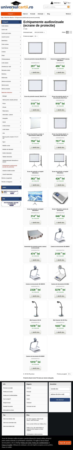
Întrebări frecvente (8, 406)
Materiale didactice (7, 92)
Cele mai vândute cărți (9, 419)
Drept (3, 55)
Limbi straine (5, 63)
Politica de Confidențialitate (10, 395)
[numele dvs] (60, 389)
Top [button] (4, 415)
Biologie (5, 96)
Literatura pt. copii (6, 66)
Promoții (29, 391)
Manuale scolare (6, 70)
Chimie (4, 107)
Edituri (28, 395)
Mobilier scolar (6, 145)
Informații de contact (8, 410)
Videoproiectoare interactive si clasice (10, 161)
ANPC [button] (4, 187)
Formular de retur (31, 406)
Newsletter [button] (53, 384)
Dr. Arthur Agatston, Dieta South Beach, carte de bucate (35, 419)
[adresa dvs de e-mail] (60, 394)
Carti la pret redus (6, 33)
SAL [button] (4, 199)
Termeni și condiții (7, 388)
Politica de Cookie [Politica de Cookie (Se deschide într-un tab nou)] (26, 442)
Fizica (4, 103)
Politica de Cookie (8, 391)
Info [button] (4, 384)
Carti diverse (5, 48)
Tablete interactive (7, 156)
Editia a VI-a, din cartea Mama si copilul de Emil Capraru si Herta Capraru (35, 429)
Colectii (3, 51)
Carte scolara (5, 44)
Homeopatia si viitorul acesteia (34, 434)
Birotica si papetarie (7, 178)
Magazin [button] (29, 384)
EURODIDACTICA (35, 62)
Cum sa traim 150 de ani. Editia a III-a (36, 424)
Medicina (4, 74)
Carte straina (5, 26)
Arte (4, 133)
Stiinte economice (6, 81)
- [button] (19, 22)
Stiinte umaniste (6, 88)
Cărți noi (29, 388)
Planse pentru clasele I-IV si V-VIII (10, 137)
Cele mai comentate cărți (9, 422)
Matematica (6, 111)
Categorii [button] (5, 22)
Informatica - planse (8, 114)
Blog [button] (27, 415)
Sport (4, 142)
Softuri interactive (7, 153)
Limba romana (6, 125)
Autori (28, 399)
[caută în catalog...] (55, 7)
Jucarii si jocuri (5, 37)
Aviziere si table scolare (9, 170)
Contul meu (55, 3)
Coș (66, 3)
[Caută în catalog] (68, 7)
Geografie (5, 118)
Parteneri (29, 402)
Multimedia (4, 77)
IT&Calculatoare (6, 59)
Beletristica (4, 40)
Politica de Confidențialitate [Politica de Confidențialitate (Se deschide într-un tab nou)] (40, 442)
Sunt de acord (64, 443)
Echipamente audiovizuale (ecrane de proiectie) (10, 166)
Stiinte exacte (5, 85)
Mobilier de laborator (8, 149)
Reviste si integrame (7, 181)
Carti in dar (4, 29)
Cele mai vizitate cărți (8, 426)
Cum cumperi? (7, 399)
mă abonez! (60, 400)
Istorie (4, 122)
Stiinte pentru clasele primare (10, 99)
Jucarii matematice (7, 174)
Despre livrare (7, 402)
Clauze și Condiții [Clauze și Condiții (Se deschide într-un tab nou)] (7, 445)
